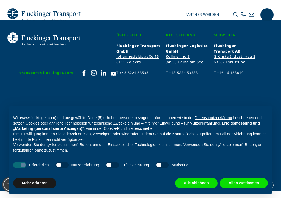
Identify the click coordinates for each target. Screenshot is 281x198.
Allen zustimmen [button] (244, 183)
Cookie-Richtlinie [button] (118, 128)
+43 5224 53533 (134, 72)
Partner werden (201, 14)
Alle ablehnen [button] (196, 183)
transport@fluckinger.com (46, 72)
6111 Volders (128, 61)
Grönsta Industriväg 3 (234, 56)
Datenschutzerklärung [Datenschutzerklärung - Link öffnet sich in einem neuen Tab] (213, 118)
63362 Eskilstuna (229, 61)
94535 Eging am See (184, 61)
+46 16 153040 (230, 72)
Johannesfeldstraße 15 (137, 56)
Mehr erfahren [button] (34, 183)
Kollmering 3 (178, 56)
